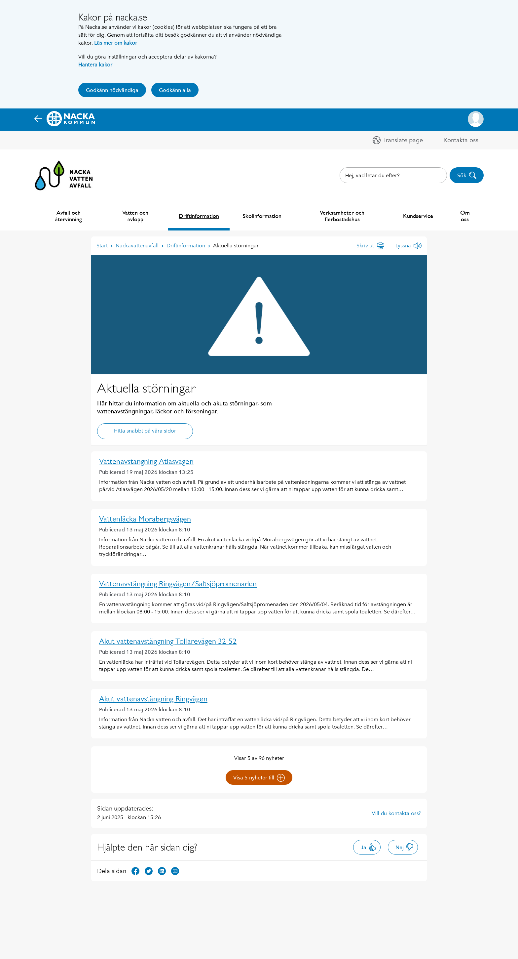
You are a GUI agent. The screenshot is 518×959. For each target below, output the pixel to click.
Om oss (465, 216)
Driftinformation (199, 215)
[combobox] (393, 175)
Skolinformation (262, 215)
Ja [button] (368, 847)
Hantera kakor (95, 65)
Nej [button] (404, 847)
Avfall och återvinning (68, 216)
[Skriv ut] (370, 245)
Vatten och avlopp (135, 216)
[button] (476, 119)
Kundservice (418, 215)
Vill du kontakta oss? (396, 813)
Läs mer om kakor (115, 43)
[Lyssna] (408, 245)
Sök (467, 175)
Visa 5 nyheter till (259, 778)
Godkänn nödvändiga (112, 90)
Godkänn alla (175, 90)
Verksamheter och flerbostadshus (342, 216)
